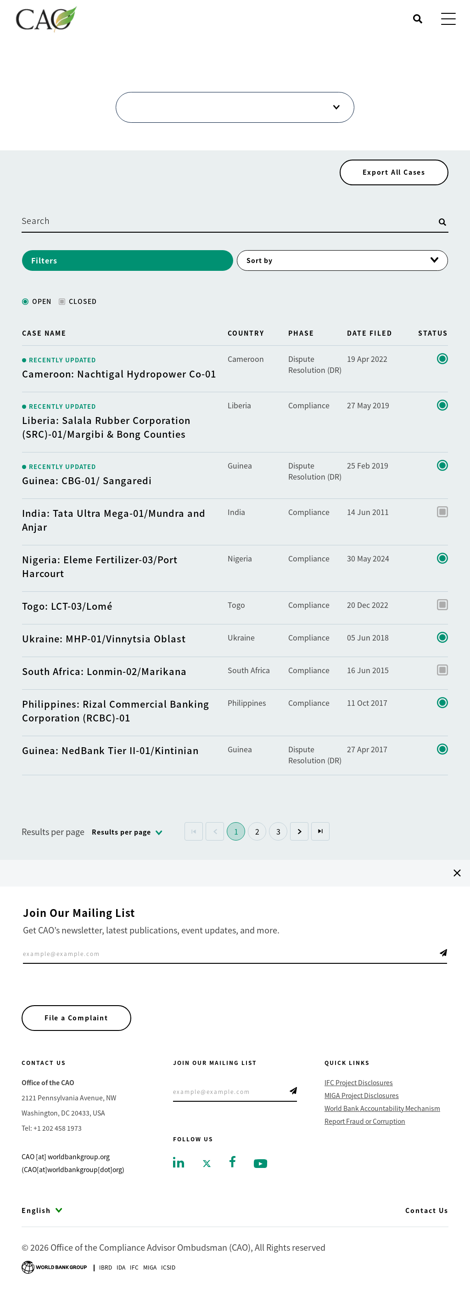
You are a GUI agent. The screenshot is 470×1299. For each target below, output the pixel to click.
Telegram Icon (443, 954)
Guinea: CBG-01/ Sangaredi (87, 482)
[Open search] (417, 18)
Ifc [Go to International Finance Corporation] (134, 1269)
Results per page (53, 833)
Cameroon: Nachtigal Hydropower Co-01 (119, 375)
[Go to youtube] (260, 1165)
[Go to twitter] (206, 1165)
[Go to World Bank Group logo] (54, 1268)
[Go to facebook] (232, 1163)
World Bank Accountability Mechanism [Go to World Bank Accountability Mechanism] (382, 1110)
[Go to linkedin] (178, 1164)
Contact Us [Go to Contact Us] (426, 1212)
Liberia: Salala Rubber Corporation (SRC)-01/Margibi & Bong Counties (106, 428)
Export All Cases (393, 173)
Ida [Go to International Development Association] (121, 1269)
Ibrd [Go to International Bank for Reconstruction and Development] (105, 1269)
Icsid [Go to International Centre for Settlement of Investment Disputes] (168, 1269)
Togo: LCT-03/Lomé (67, 607)
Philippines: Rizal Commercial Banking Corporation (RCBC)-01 (115, 712)
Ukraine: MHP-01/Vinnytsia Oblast (104, 640)
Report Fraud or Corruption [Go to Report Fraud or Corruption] (365, 1123)
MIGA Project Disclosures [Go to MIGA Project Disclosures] (362, 1097)
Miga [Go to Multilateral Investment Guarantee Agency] (150, 1269)
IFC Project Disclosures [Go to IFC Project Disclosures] (359, 1084)
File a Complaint (77, 1019)
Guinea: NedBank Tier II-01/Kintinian (110, 752)
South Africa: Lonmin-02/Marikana (104, 673)
